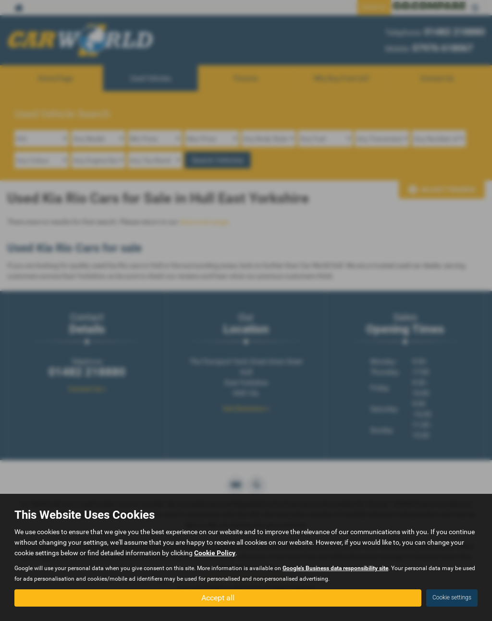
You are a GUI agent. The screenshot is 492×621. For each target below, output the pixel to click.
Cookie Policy (214, 553)
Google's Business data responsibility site (335, 568)
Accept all (217, 597)
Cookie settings (451, 597)
